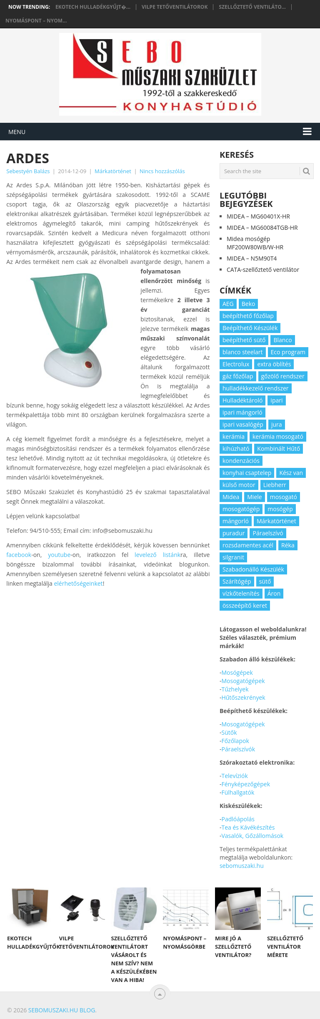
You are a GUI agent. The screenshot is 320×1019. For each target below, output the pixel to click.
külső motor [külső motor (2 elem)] (238, 485)
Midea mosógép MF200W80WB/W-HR (255, 243)
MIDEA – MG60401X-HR (258, 216)
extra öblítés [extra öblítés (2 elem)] (274, 364)
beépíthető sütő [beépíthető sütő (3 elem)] (244, 340)
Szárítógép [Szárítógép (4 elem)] (236, 581)
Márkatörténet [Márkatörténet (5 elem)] (276, 521)
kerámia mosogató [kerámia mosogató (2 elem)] (277, 436)
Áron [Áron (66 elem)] (274, 593)
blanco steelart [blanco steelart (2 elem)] (242, 352)
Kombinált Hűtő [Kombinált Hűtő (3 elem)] (278, 448)
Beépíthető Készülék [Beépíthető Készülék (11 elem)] (250, 328)
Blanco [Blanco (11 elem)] (282, 340)
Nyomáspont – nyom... (36, 21)
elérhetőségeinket (78, 583)
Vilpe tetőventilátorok (175, 7)
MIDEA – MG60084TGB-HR (262, 227)
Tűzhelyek (234, 689)
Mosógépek (236, 672)
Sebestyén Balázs (28, 171)
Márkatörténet (113, 171)
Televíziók (234, 776)
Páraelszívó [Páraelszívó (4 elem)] (267, 533)
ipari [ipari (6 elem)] (276, 400)
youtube (59, 555)
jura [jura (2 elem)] (276, 424)
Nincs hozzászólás (162, 171)
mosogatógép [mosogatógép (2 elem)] (241, 509)
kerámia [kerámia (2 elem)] (233, 436)
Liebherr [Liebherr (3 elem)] (274, 485)
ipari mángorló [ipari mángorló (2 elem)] (242, 412)
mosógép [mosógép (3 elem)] (280, 509)
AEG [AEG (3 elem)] (228, 304)
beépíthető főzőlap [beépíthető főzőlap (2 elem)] (248, 316)
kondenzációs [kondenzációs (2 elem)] (241, 461)
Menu (16, 132)
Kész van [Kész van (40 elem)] (291, 473)
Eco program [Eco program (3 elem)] (288, 352)
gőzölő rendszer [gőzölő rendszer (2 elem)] (283, 376)
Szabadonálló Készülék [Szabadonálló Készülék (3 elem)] (253, 569)
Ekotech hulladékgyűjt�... (92, 7)
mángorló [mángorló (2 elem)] (235, 521)
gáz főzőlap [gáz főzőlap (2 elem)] (237, 376)
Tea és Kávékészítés (248, 827)
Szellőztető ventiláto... (252, 7)
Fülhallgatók (237, 792)
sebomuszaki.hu (242, 866)
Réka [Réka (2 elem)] (288, 545)
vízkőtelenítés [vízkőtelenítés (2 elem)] (241, 593)
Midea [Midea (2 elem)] (230, 497)
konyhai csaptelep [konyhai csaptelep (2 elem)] (246, 473)
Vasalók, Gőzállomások (252, 836)
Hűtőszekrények (243, 697)
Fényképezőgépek (245, 784)
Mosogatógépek (243, 681)
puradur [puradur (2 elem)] (233, 533)
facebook (18, 555)
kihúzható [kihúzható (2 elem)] (235, 448)
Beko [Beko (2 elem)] (248, 304)
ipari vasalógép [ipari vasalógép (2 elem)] (242, 424)
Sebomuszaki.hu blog (61, 1010)
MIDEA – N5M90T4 (252, 258)
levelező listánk (157, 555)
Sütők (229, 732)
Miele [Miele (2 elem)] (254, 497)
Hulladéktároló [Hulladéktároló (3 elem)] (242, 400)
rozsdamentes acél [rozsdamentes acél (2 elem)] (247, 545)
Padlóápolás (237, 819)
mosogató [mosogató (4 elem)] (283, 497)
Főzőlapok (235, 741)
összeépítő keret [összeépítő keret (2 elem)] (244, 605)
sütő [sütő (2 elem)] (265, 581)
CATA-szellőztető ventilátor (263, 269)
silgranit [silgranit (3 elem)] (233, 557)
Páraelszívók (238, 749)
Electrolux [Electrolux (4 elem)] (235, 364)
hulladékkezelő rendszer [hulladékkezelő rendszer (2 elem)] (255, 388)
